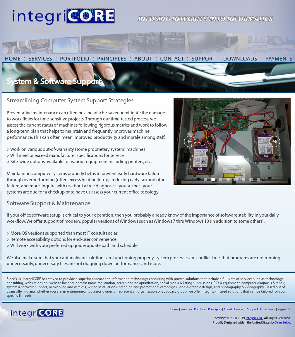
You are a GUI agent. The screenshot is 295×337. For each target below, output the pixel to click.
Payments (284, 309)
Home (174, 309)
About (228, 309)
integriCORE (254, 318)
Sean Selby (282, 322)
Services (186, 309)
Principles (215, 309)
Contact (239, 309)
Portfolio (200, 309)
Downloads (267, 309)
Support (252, 309)
